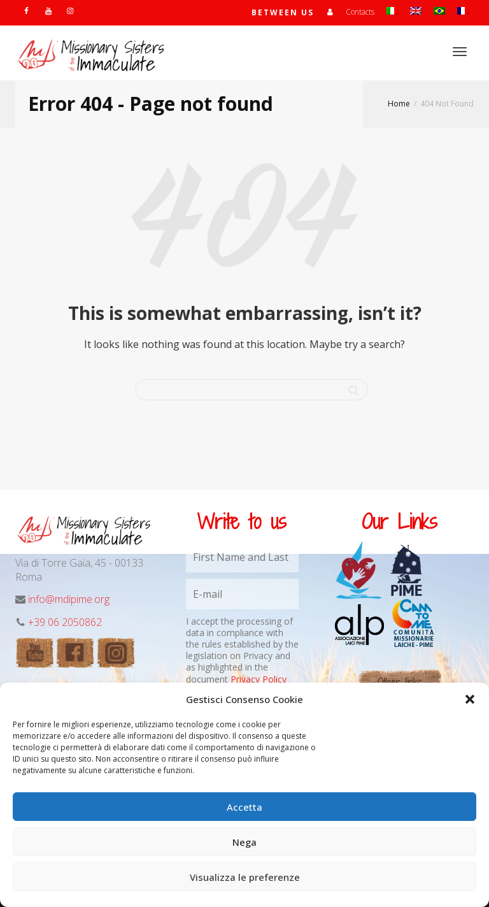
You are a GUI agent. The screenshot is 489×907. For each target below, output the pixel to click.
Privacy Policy (258, 679)
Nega (244, 842)
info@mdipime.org (69, 599)
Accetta (244, 807)
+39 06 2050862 (65, 622)
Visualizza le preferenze (245, 877)
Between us (283, 12)
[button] (470, 699)
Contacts (360, 11)
